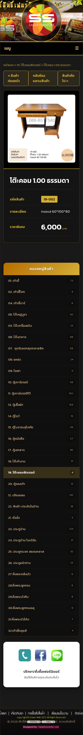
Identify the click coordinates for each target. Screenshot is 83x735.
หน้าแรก (8, 65)
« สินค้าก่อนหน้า (14, 78)
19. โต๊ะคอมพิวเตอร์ (29, 65)
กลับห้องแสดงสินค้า (41, 78)
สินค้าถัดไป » (68, 78)
